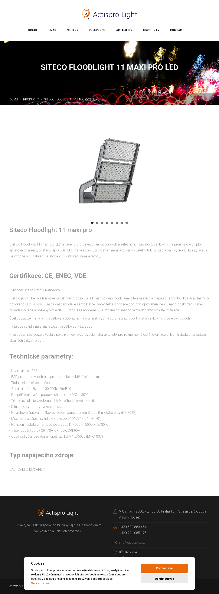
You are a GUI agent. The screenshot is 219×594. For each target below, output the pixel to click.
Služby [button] (72, 30)
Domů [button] (32, 30)
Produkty (31, 99)
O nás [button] (52, 30)
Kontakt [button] (177, 30)
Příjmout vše (164, 568)
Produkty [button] (151, 30)
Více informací (41, 583)
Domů (13, 99)
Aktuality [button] (124, 30)
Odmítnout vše (164, 578)
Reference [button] (97, 30)
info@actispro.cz (132, 542)
